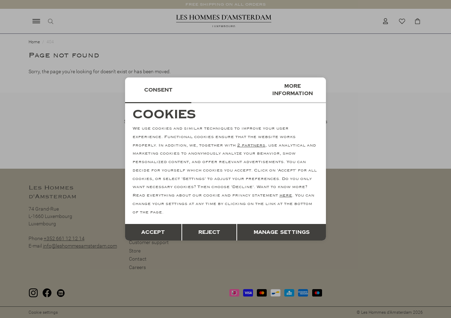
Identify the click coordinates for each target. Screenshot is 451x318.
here (285, 195)
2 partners (251, 145)
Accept (153, 232)
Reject (209, 232)
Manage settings (282, 232)
